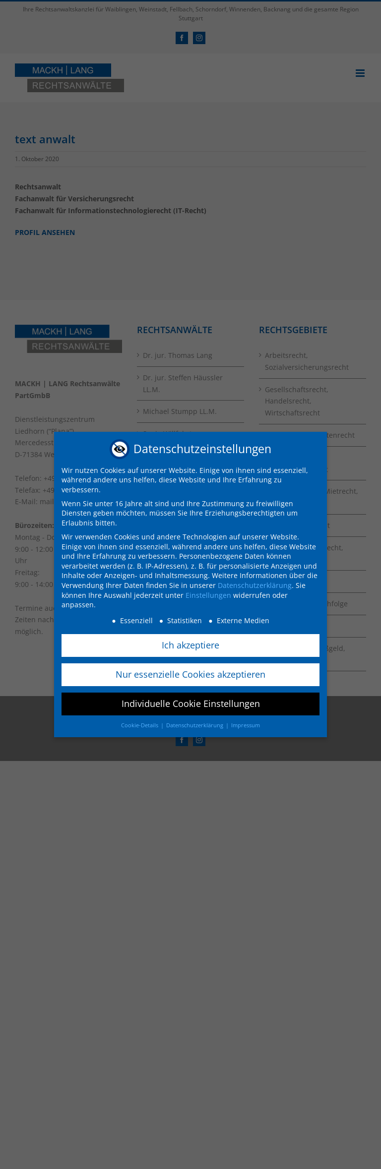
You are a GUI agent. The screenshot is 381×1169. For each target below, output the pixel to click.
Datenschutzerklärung (255, 583)
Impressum (245, 723)
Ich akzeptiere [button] (190, 643)
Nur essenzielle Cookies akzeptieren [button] (190, 672)
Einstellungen (208, 593)
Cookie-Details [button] (140, 723)
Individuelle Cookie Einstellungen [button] (191, 701)
